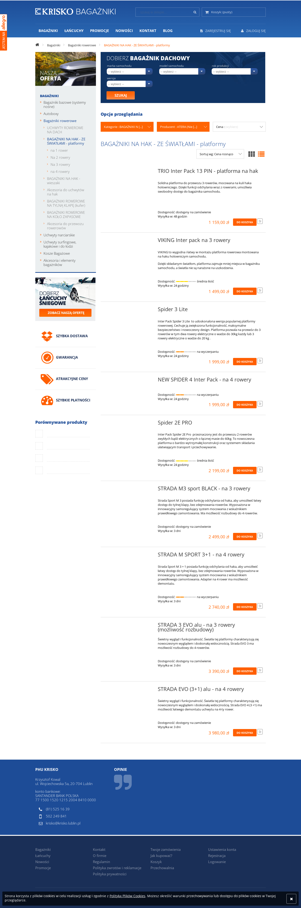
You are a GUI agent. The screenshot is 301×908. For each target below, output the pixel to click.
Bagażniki (49, 96)
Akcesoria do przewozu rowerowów (65, 225)
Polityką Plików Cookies (127, 896)
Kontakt (99, 849)
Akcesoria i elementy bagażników (59, 262)
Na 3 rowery (60, 164)
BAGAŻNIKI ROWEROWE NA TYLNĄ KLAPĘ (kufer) (66, 203)
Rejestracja (217, 855)
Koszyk (156, 861)
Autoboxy (51, 113)
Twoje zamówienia (165, 849)
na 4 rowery (60, 171)
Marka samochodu (119, 65)
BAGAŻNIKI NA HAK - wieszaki (63, 180)
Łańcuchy (43, 855)
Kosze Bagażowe (57, 253)
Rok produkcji (220, 65)
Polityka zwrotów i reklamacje (117, 867)
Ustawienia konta (222, 849)
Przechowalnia (162, 867)
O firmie (99, 855)
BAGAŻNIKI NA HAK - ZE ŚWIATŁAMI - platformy (66, 141)
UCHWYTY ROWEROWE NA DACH (65, 129)
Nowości (42, 861)
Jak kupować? (161, 855)
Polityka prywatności (110, 874)
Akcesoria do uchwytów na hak (65, 191)
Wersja (111, 78)
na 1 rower (59, 150)
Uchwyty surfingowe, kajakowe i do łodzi (60, 244)
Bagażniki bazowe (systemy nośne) (65, 104)
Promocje (43, 867)
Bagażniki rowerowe (60, 120)
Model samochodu (171, 65)
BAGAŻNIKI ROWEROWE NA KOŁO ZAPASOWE (66, 214)
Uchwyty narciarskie (59, 235)
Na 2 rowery (60, 157)
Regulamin (101, 861)
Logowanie (217, 861)
